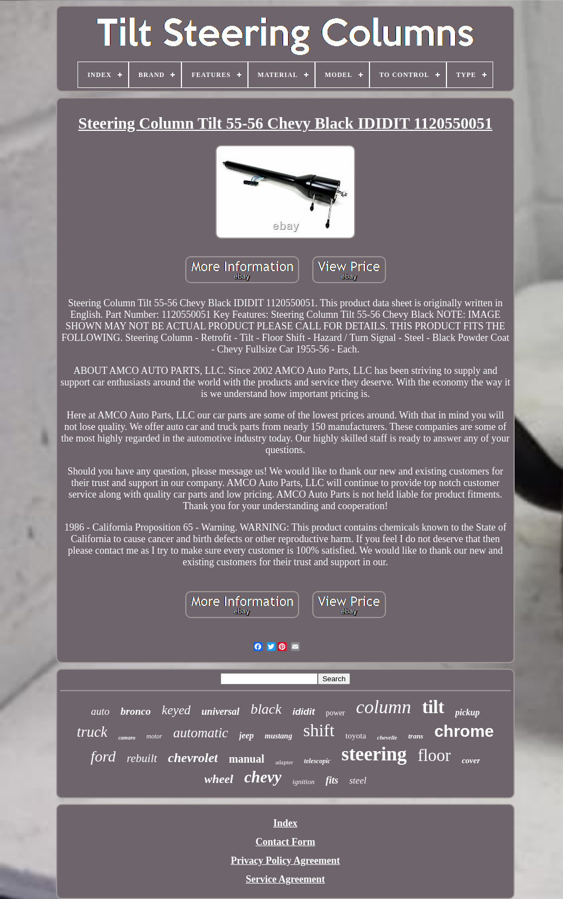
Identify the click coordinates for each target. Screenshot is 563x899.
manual (246, 759)
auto (100, 711)
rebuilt (141, 758)
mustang (278, 736)
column (383, 707)
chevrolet (193, 758)
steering (374, 754)
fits (331, 780)
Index (285, 823)
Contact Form (285, 841)
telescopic (317, 761)
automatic (200, 732)
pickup (467, 712)
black (266, 709)
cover (471, 760)
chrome (464, 731)
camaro (126, 738)
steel (357, 780)
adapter (284, 762)
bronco (135, 711)
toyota (355, 735)
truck (92, 732)
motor (154, 736)
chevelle (387, 737)
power (335, 713)
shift (318, 730)
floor (434, 755)
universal (221, 711)
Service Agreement (285, 879)
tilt (433, 707)
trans (415, 736)
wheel (219, 779)
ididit (303, 712)
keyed (176, 710)
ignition (303, 781)
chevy (263, 777)
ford (103, 756)
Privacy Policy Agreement (285, 860)
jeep (246, 735)
